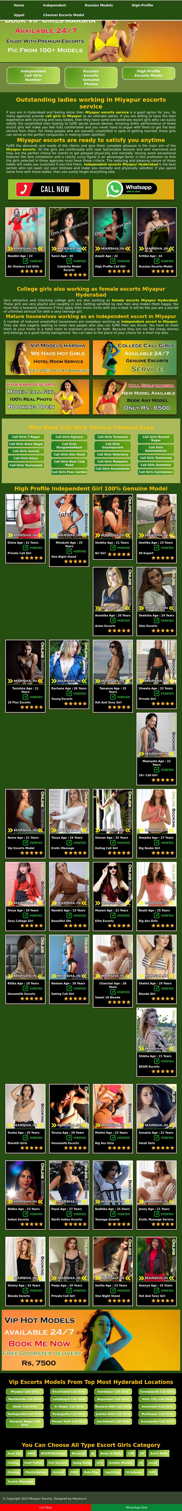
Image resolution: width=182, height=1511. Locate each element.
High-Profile (142, 5)
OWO (74, 1472)
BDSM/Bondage (53, 1453)
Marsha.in (79, 1498)
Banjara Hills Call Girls (113, 1406)
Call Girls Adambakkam (156, 449)
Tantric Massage (20, 1481)
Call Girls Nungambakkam (69, 445)
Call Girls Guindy (26, 451)
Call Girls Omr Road (69, 454)
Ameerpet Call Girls (157, 1406)
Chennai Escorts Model (63, 15)
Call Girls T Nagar (26, 437)
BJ (92, 1453)
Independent (54, 5)
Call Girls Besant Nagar (156, 438)
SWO (152, 1472)
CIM (131, 1453)
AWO (31, 1453)
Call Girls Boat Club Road (69, 463)
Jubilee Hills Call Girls (113, 1414)
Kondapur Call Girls (113, 1391)
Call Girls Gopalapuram (112, 445)
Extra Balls (159, 1453)
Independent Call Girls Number (33, 75)
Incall (153, 1462)
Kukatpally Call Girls (157, 1421)
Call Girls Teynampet (26, 465)
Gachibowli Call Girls (113, 1421)
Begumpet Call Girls (113, 1399)
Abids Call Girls (25, 1406)
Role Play (91, 1472)
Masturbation (36, 1472)
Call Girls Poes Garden (69, 472)
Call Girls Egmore (69, 437)
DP (142, 1453)
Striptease (134, 1472)
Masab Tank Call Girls (69, 1421)
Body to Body (111, 1453)
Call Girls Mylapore (113, 461)
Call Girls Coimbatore (156, 472)
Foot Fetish (33, 1462)
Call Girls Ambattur (156, 465)
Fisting (12, 1462)
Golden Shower (121, 1462)
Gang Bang (81, 1462)
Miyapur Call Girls (24, 1391)
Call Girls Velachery (112, 454)
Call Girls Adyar (26, 458)
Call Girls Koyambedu (113, 468)
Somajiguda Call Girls (157, 1391)
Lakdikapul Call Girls (69, 1399)
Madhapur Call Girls (157, 1414)
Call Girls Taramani (113, 437)
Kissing (13, 1472)
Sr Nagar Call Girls (69, 1406)
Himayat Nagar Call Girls (24, 1423)
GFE (100, 1462)
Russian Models (99, 5)
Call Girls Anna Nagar (26, 444)
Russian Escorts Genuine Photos (91, 77)
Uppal (19, 15)
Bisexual (78, 1453)
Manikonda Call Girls (24, 1399)
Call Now (45, 1507)
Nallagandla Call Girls (25, 1414)
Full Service (58, 1462)
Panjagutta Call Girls (68, 1414)
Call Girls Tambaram (156, 458)
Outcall (58, 1472)
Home (19, 5)
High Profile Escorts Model (149, 73)
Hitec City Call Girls (157, 1399)
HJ (141, 1462)
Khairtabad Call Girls (68, 1391)
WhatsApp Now (136, 1507)
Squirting (112, 1472)
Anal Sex (14, 1453)
